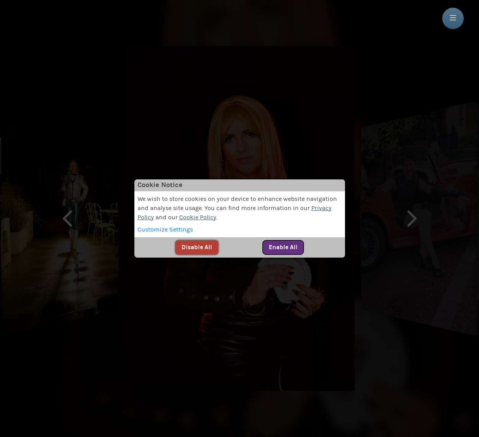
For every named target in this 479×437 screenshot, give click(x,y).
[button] (239, 229)
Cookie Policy (197, 217)
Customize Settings (165, 229)
